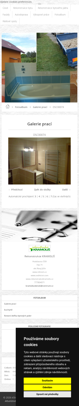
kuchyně (8, 309)
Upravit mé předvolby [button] (47, 394)
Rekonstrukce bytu (23, 7)
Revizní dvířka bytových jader (17, 315)
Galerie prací (40, 107)
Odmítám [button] (47, 387)
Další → (66, 189)
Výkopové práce (41, 14)
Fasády (6, 14)
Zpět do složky (42, 189)
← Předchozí (15, 189)
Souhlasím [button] (47, 380)
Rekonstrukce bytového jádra (53, 7)
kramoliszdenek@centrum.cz (39, 285)
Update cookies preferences (16, 1)
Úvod (5, 7)
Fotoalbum (60, 14)
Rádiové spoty (10, 21)
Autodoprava (21, 14)
